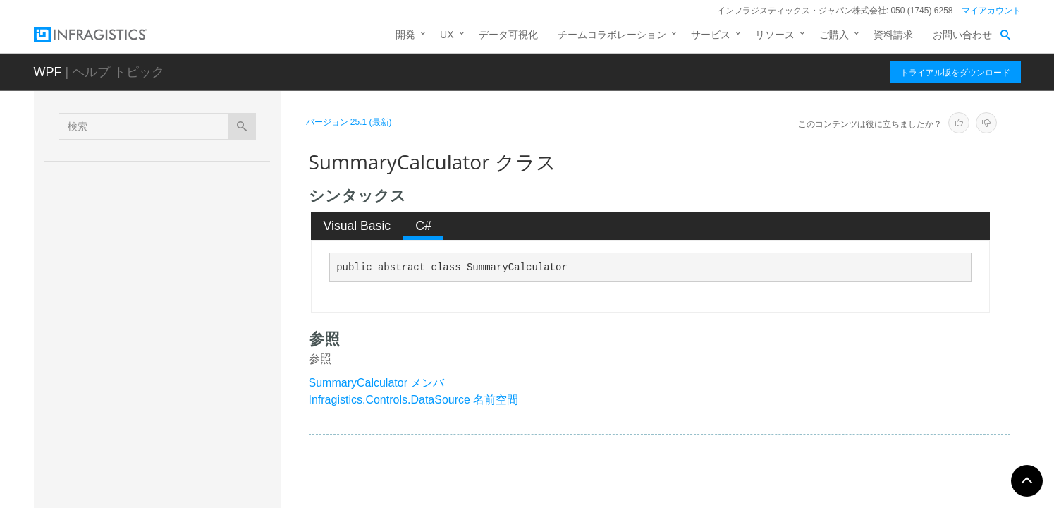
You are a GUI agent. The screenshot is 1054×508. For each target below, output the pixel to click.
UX (446, 34)
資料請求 (893, 34)
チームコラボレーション (612, 34)
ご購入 (834, 34)
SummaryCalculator (159, 345)
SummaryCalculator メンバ (377, 383)
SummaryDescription (158, 369)
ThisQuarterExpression (163, 469)
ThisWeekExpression (159, 494)
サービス (710, 34)
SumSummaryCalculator (166, 419)
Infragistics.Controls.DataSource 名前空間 (414, 400)
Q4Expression (144, 295)
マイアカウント (991, 11)
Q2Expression (144, 246)
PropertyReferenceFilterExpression (189, 172)
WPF (48, 72)
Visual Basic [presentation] (357, 226)
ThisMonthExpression (160, 444)
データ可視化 (508, 34)
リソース (775, 34)
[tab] (357, 226)
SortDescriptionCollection (168, 320)
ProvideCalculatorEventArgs (174, 196)
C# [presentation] (423, 226)
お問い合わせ (962, 34)
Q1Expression (144, 221)
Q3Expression (144, 271)
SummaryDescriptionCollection (180, 395)
